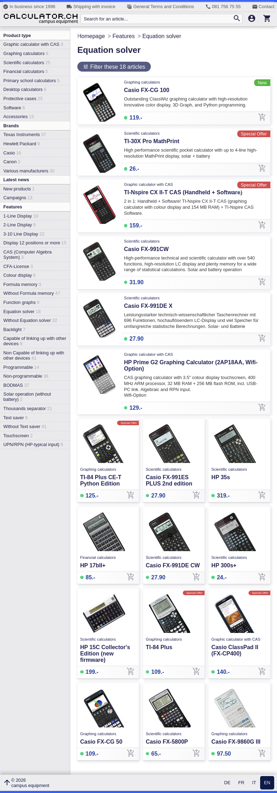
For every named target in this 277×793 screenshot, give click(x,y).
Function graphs (21, 302)
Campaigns (18, 197)
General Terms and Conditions (160, 7)
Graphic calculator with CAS (33, 44)
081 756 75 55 (223, 7)
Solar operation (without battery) (27, 396)
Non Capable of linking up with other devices (34, 355)
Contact (263, 7)
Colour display (20, 275)
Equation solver (22, 311)
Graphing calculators (26, 53)
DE (227, 783)
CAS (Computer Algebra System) (28, 254)
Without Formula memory (32, 293)
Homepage (91, 36)
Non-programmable (26, 376)
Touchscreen (18, 435)
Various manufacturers (29, 170)
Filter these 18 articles (117, 67)
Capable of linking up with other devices (35, 341)
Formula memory (22, 284)
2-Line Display (20, 224)
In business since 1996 (29, 7)
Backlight (15, 329)
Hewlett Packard (22, 143)
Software (14, 107)
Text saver (16, 417)
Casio (12, 152)
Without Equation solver (30, 320)
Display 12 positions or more (35, 242)
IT (254, 783)
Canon (12, 161)
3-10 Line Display (24, 234)
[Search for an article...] (158, 19)
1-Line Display (21, 216)
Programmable (21, 367)
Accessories (19, 116)
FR (241, 783)
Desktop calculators (25, 89)
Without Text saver (25, 426)
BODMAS (16, 385)
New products (19, 188)
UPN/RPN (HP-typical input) (33, 444)
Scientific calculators (27, 62)
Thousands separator (28, 408)
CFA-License (18, 266)
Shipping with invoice (90, 7)
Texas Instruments (25, 134)
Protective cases (23, 98)
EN (267, 783)
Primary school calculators (32, 80)
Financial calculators (26, 71)
